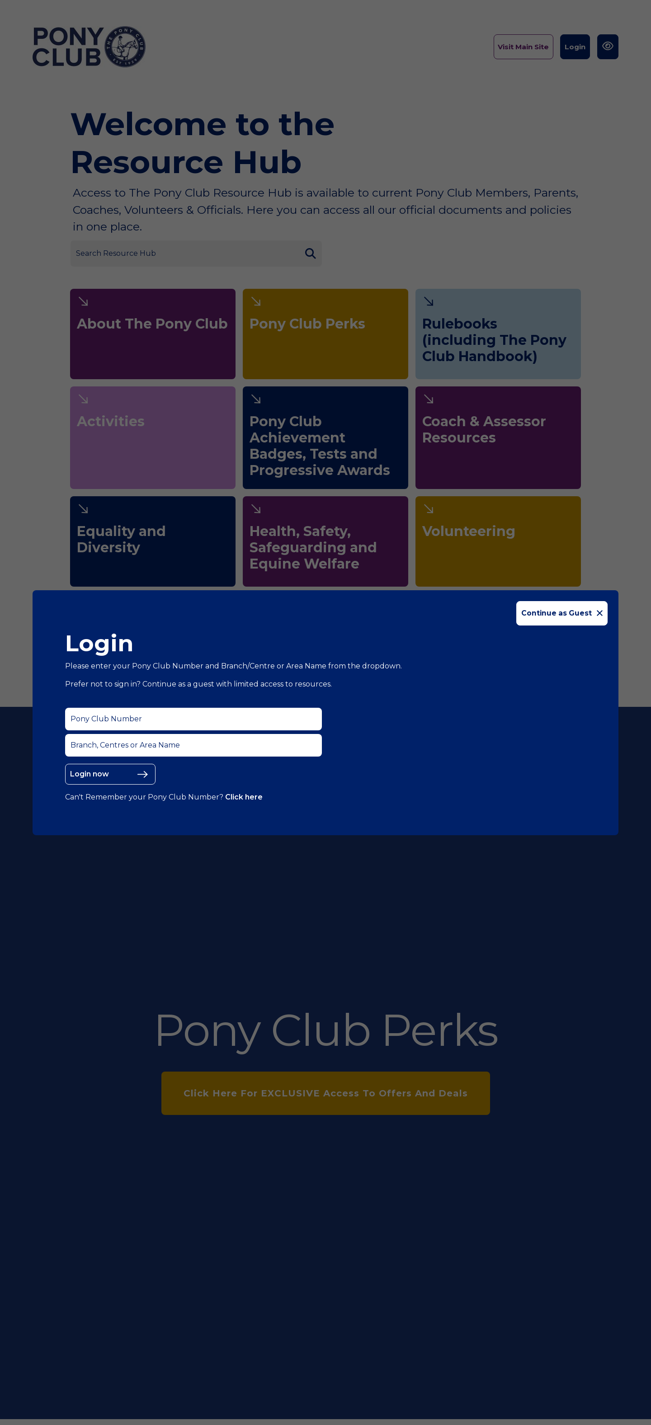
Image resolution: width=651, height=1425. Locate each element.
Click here (244, 797)
